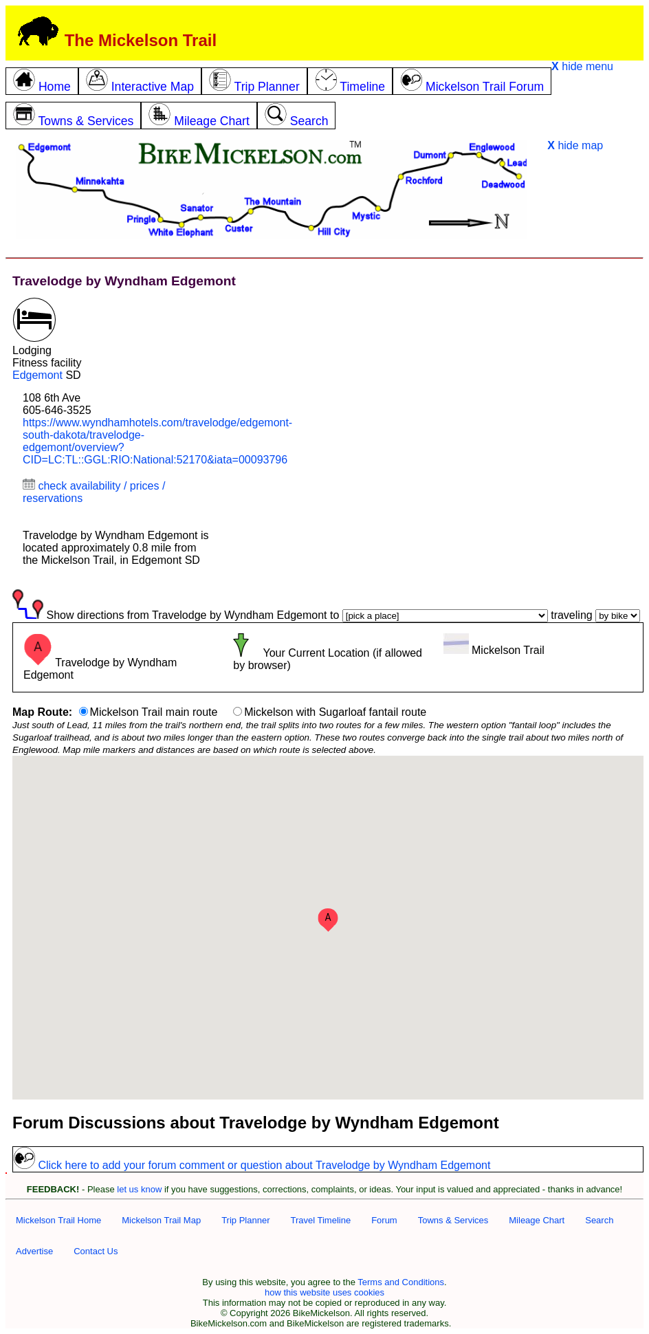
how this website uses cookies (324, 1292)
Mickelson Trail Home (58, 1220)
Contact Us (96, 1251)
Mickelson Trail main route (154, 712)
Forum (384, 1220)
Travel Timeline (320, 1220)
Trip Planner (245, 1220)
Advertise (34, 1251)
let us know (139, 1189)
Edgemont (37, 375)
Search (599, 1220)
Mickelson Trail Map (161, 1220)
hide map (575, 145)
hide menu (582, 66)
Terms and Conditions (401, 1282)
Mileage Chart (536, 1220)
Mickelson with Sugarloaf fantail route (335, 712)
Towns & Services (453, 1220)
